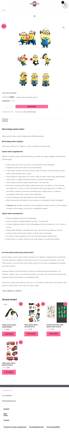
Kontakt (6, 410)
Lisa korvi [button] (9, 334)
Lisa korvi (31, 106)
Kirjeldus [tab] (5, 121)
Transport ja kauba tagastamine (15, 416)
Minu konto (17, 410)
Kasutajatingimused (36, 416)
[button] (34, 16)
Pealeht (27, 410)
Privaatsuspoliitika (53, 416)
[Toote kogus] (8, 106)
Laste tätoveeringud (9, 93)
